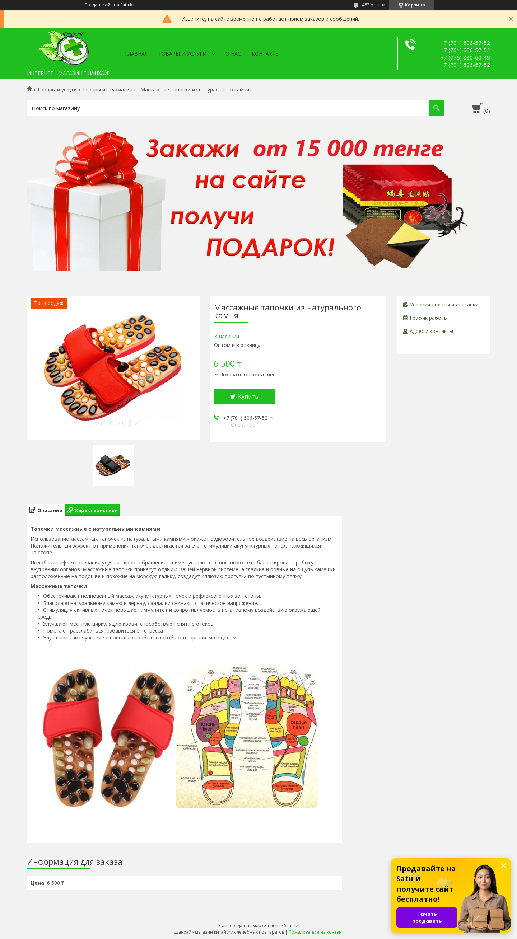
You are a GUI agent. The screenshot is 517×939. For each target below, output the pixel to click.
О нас (233, 53)
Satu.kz (291, 925)
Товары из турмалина (108, 89)
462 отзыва (373, 5)
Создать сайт (98, 5)
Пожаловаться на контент (316, 932)
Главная (136, 53)
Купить (248, 396)
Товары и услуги (182, 53)
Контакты (266, 53)
